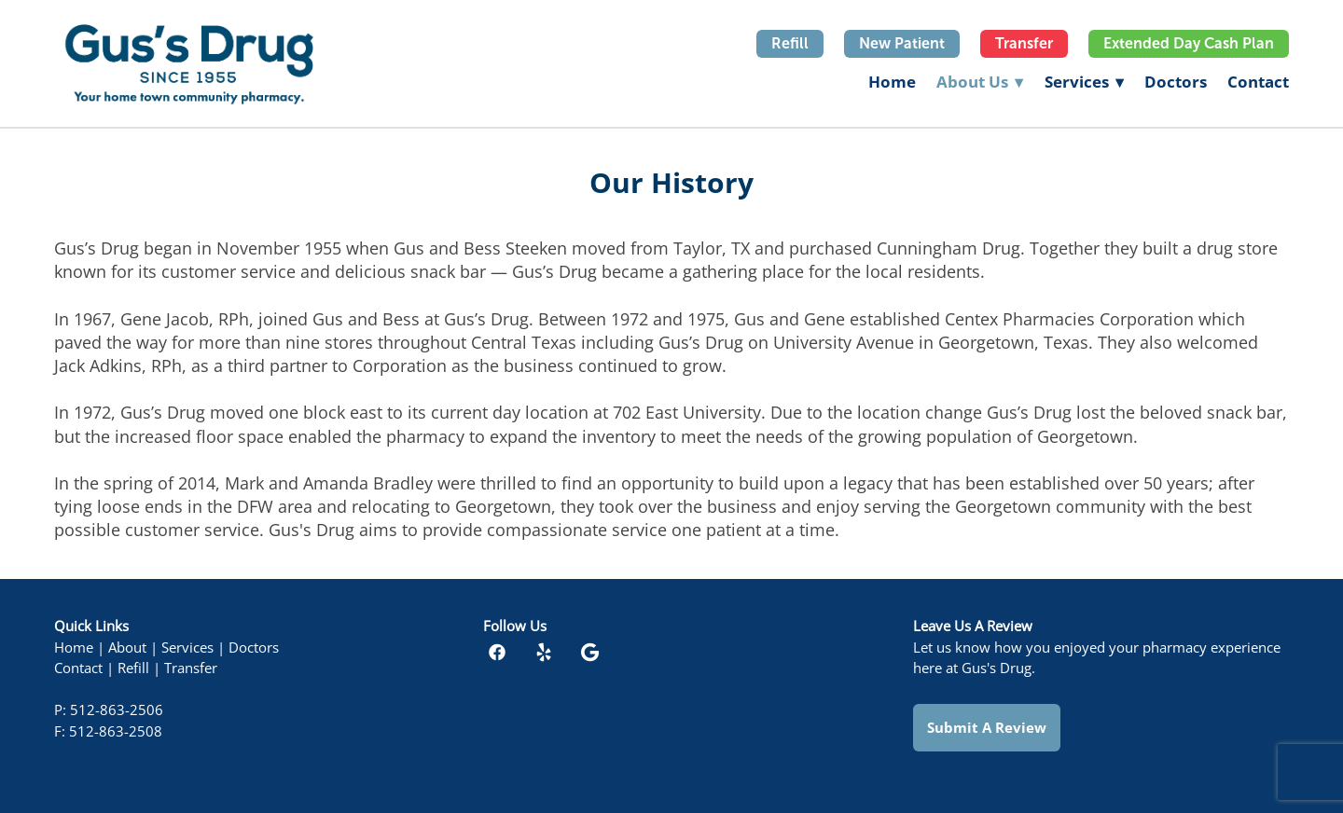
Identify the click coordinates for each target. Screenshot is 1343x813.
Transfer (1024, 43)
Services (1084, 81)
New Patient (902, 43)
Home (892, 81)
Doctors (1175, 81)
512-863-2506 (116, 710)
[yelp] (544, 652)
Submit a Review (986, 727)
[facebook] (497, 652)
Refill (790, 43)
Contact (1258, 81)
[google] (590, 652)
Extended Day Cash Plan (1188, 43)
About (127, 647)
